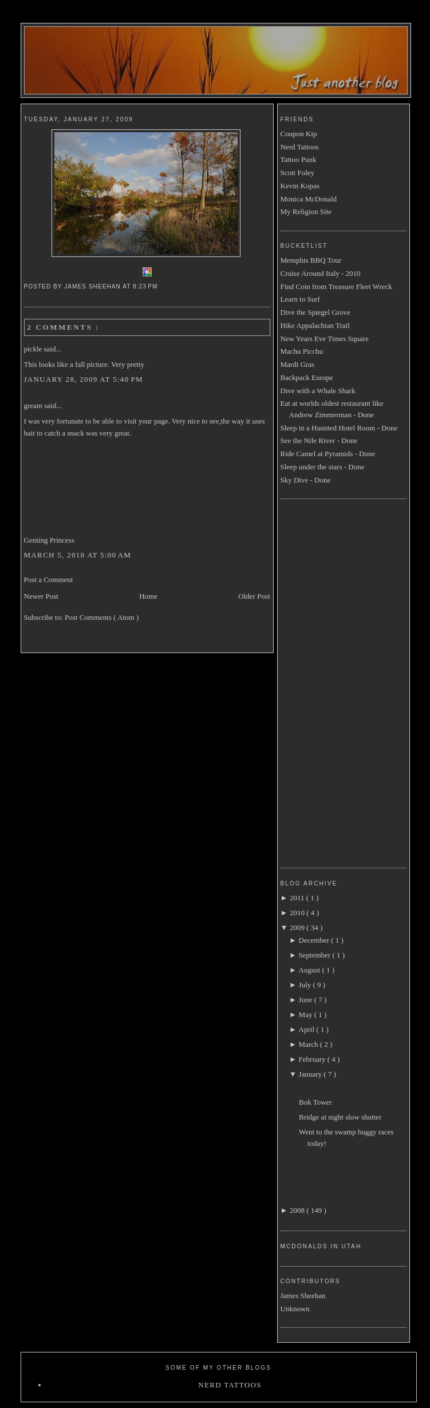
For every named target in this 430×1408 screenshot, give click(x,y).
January (311, 1074)
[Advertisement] (326, 681)
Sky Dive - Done (306, 480)
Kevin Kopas (300, 185)
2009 (298, 927)
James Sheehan (303, 1295)
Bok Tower (315, 1102)
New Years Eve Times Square (325, 338)
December (315, 940)
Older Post (254, 596)
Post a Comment (48, 579)
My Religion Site (306, 211)
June (306, 999)
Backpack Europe (307, 377)
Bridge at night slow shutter (340, 1117)
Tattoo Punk (299, 159)
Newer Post (41, 596)
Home (148, 596)
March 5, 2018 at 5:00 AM (78, 555)
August (310, 970)
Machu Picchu (302, 351)
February (313, 1059)
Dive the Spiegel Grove (315, 312)
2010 (298, 912)
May (306, 1014)
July (306, 984)
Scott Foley (298, 172)
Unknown (295, 1308)
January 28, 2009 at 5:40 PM (83, 379)
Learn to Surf (300, 299)
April (308, 1029)
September (316, 955)
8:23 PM (146, 286)
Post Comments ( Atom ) (102, 617)
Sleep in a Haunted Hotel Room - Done (339, 428)
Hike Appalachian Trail (315, 325)
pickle (34, 349)
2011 (298, 897)
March (309, 1044)
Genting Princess (49, 540)
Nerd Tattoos (300, 147)
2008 (298, 1210)
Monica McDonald (309, 199)
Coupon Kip (299, 133)
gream (34, 405)
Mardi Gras (298, 364)
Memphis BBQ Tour (311, 260)
